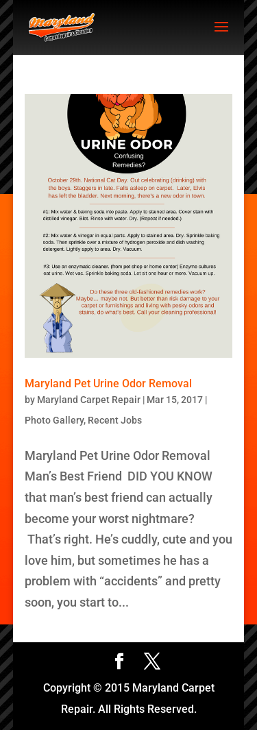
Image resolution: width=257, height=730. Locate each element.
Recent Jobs (115, 420)
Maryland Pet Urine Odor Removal (108, 383)
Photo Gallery (54, 420)
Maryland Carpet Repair (88, 399)
